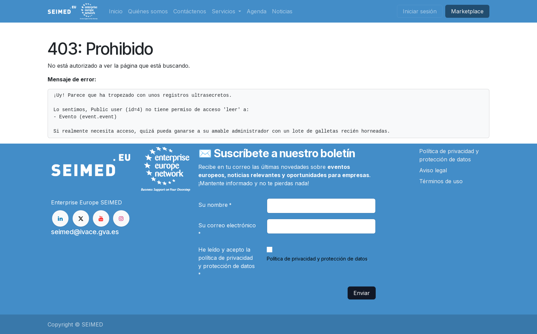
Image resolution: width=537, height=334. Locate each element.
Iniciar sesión (420, 11)
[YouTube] (101, 218)
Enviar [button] (361, 293)
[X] (81, 218)
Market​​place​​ (467, 11)
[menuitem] (115, 11)
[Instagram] (121, 218)
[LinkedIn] (60, 218)
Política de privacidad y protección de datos (317, 259)
